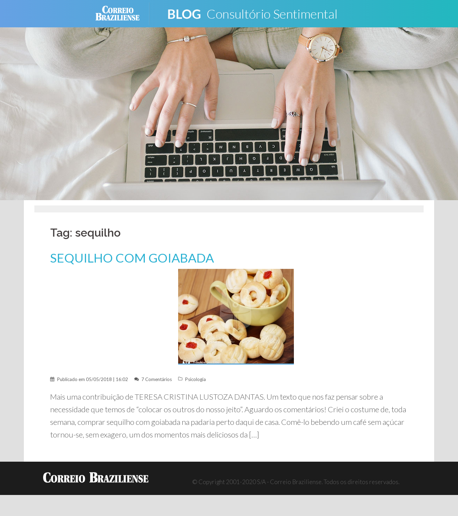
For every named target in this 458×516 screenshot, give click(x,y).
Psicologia (195, 379)
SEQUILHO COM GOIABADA (132, 257)
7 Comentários (156, 379)
